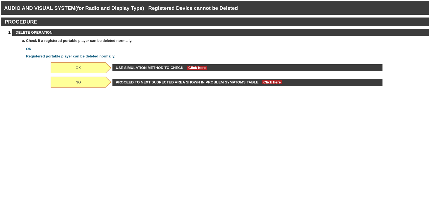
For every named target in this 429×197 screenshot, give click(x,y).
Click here (197, 68)
